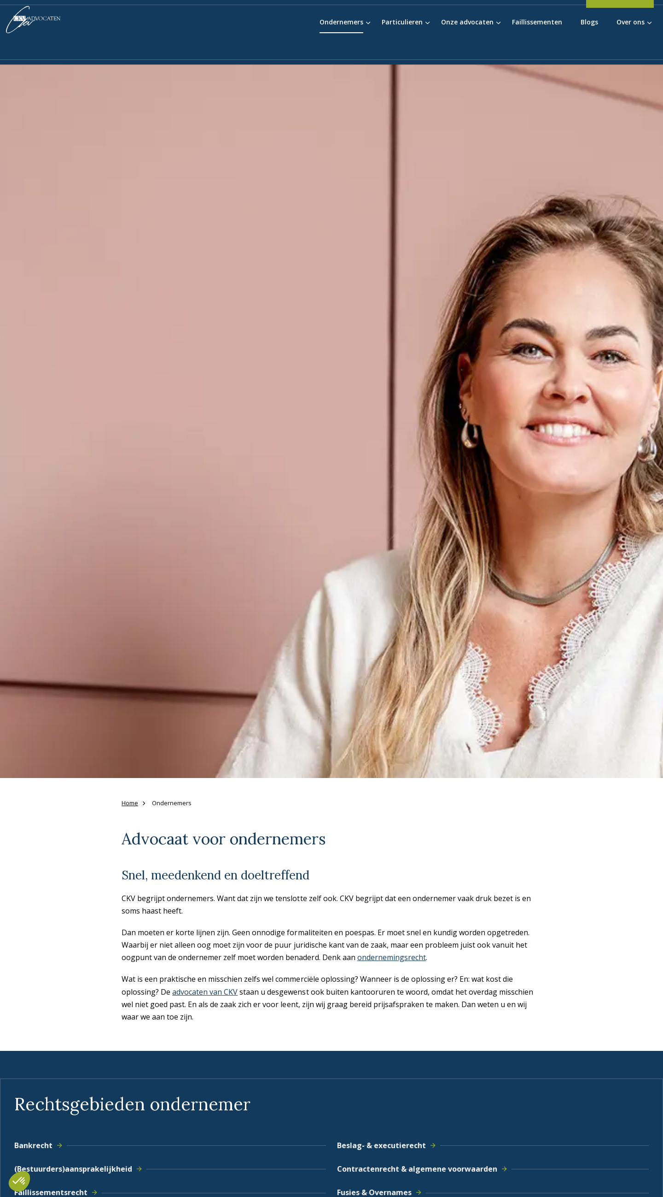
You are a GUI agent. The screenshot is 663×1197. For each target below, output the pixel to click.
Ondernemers (341, 47)
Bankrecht (40, 1145)
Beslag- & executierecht (388, 1145)
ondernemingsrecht (391, 957)
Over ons (630, 47)
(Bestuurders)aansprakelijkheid (80, 1169)
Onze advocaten (467, 47)
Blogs (589, 47)
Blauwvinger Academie (462, 18)
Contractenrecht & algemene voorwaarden (424, 1169)
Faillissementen (537, 47)
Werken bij (524, 18)
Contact (564, 18)
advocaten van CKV (205, 992)
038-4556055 (620, 21)
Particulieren (402, 47)
